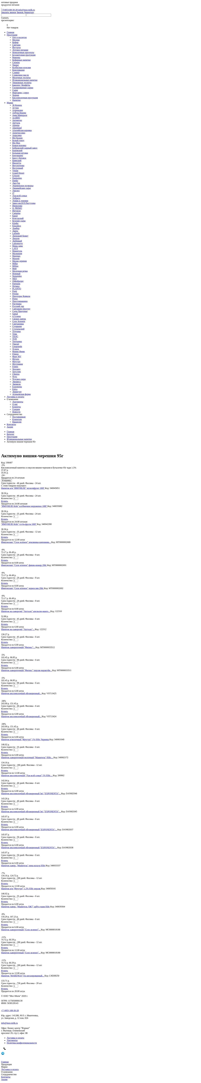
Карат (15, 216)
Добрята (16, 198)
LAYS (15, 248)
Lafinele (16, 233)
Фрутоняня (17, 364)
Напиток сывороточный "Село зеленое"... (21, 929)
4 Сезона (16, 316)
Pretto (15, 299)
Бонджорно (17, 155)
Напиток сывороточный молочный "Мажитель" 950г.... (27, 757)
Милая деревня (19, 261)
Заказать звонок (8, 12)
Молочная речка (20, 271)
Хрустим (16, 371)
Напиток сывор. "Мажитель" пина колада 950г (23, 865)
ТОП (14, 339)
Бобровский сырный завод (24, 148)
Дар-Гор (16, 183)
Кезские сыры (19, 221)
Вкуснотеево (18, 165)
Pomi (14, 291)
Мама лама (17, 246)
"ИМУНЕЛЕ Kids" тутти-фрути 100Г (19, 524)
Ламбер (15, 228)
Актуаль (16, 123)
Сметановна (18, 324)
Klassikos (16, 226)
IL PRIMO (17, 208)
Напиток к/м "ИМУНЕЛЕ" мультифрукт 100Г (23, 488)
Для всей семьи (19, 195)
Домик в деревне (20, 201)
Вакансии (16, 422)
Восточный (17, 168)
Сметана (16, 45)
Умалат (15, 344)
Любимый (17, 241)
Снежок (16, 62)
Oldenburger (18, 281)
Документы (17, 402)
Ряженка (16, 57)
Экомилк (16, 384)
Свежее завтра (19, 319)
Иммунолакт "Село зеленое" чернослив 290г (22, 588)
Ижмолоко (17, 206)
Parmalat (16, 283)
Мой (14, 268)
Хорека (15, 95)
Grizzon (16, 175)
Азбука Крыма (19, 113)
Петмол (16, 286)
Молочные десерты (21, 77)
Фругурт (16, 361)
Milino (15, 266)
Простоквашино (20, 301)
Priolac (15, 293)
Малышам (17, 253)
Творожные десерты (21, 82)
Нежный (16, 273)
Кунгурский (18, 218)
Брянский (16, 160)
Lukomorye (17, 243)
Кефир (15, 42)
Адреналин (17, 110)
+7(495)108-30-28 (100, 8)
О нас (15, 404)
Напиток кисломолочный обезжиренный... (21, 693)
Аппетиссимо (18, 133)
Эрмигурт (16, 392)
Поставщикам (19, 417)
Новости (16, 412)
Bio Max (16, 143)
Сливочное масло (20, 75)
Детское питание (20, 50)
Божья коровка (19, 145)
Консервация (18, 70)
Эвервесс (16, 381)
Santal (15, 314)
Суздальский (18, 329)
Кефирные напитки (21, 60)
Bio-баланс (17, 138)
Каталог (10, 434)
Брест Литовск (19, 158)
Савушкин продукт (21, 309)
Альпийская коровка (22, 130)
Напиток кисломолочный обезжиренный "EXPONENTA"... (29, 829)
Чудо (14, 376)
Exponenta (17, 386)
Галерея (16, 409)
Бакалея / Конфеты (21, 85)
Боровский (17, 150)
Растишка (16, 304)
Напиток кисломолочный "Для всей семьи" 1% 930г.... (27, 775)
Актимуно (17, 120)
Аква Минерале (19, 115)
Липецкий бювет (20, 236)
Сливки (15, 72)
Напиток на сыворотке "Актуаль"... (18, 629)
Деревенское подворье (23, 185)
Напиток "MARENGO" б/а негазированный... (23, 976)
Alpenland (17, 128)
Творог (15, 65)
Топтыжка (17, 341)
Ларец (15, 231)
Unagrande (17, 346)
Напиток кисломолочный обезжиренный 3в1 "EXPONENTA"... (31, 793)
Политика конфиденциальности (22, 1043)
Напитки (16, 100)
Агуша (15, 108)
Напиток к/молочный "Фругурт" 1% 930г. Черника (25, 739)
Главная (10, 431)
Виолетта (16, 163)
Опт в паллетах (19, 37)
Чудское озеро (19, 379)
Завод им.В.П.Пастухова (23, 203)
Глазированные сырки (22, 87)
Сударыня (17, 326)
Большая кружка (20, 153)
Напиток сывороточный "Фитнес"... (18, 647)
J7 (13, 193)
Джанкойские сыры (21, 188)
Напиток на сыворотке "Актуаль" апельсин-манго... (25, 611)
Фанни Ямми (18, 351)
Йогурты (16, 47)
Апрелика (16, 135)
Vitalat (15, 170)
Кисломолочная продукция (25, 97)
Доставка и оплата (15, 1038)
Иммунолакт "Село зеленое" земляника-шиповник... (26, 542)
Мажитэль (17, 251)
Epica (14, 389)
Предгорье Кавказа (21, 296)
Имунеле (16, 211)
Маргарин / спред (20, 92)
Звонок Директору (25, 12)
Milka (15, 263)
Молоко (16, 40)
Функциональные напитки (24, 80)
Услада (15, 349)
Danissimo (17, 178)
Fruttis (15, 366)
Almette (16, 125)
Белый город (18, 140)
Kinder (15, 223)
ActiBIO (16, 118)
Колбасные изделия (21, 67)
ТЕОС (15, 336)
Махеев (15, 258)
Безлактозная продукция (23, 55)
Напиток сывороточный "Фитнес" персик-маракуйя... (26, 670)
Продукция (12, 436)
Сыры (15, 90)
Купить (4, 501)
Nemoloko (17, 276)
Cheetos (16, 374)
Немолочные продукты (23, 52)
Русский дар (18, 306)
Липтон (15, 238)
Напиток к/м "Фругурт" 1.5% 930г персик (21, 888)
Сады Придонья (19, 311)
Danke (15, 180)
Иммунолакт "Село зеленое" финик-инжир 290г (24, 565)
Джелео (16, 190)
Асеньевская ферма (21, 394)
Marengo (16, 256)
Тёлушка (16, 331)
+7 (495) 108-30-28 (10, 1010)
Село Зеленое (18, 321)
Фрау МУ (16, 356)
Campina (16, 213)
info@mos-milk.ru (26, 10)
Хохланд (16, 369)
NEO (14, 278)
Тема (14, 334)
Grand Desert (18, 173)
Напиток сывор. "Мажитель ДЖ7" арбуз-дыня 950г (25, 906)
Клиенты (16, 407)
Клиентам (17, 419)
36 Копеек (17, 105)
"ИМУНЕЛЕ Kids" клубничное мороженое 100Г (24, 506)
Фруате (15, 359)
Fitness (15, 354)
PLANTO (16, 288)
